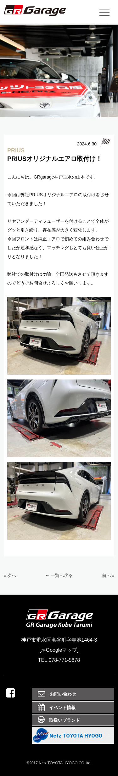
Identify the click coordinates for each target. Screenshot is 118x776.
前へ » (108, 575)
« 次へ (10, 575)
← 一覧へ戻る (59, 575)
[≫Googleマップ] (58, 650)
